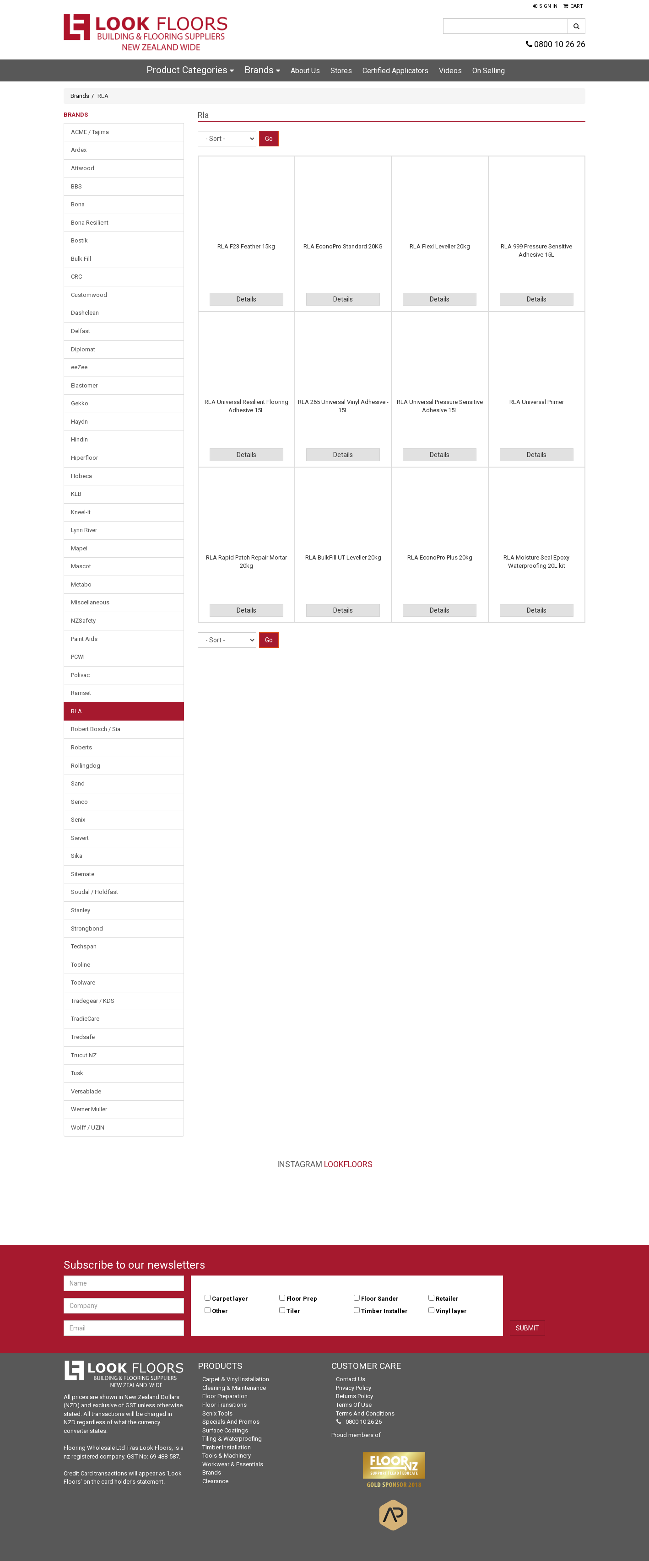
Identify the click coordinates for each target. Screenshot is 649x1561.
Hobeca (81, 476)
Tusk (77, 1073)
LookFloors (348, 1164)
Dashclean (85, 312)
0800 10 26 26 (555, 44)
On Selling (488, 70)
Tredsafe (83, 1036)
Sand (78, 783)
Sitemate (82, 874)
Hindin (79, 439)
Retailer (447, 1298)
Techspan (84, 946)
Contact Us (350, 1379)
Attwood (82, 168)
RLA (76, 711)
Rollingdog (85, 765)
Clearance (215, 1481)
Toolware (83, 982)
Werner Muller (89, 1109)
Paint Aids (84, 638)
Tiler (293, 1311)
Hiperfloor (84, 457)
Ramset (81, 692)
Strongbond (87, 928)
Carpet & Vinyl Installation (235, 1379)
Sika (76, 855)
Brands (262, 70)
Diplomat (83, 349)
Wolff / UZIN (87, 1127)
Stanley (80, 910)
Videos (450, 70)
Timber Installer (384, 1311)
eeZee (79, 367)
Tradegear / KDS (92, 1000)
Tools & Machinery (226, 1455)
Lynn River (84, 530)
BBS (76, 186)
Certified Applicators (395, 70)
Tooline (80, 964)
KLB (76, 493)
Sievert (80, 837)
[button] (545, 6)
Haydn (79, 421)
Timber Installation (226, 1447)
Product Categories (190, 70)
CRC (76, 276)
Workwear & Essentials (232, 1464)
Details (246, 299)
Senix (78, 819)
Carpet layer (230, 1298)
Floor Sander (380, 1298)
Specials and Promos (231, 1421)
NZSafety (83, 620)
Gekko (79, 403)
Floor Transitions (224, 1404)
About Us (305, 70)
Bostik (79, 240)
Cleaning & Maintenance (234, 1387)
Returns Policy (354, 1396)
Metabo (81, 584)
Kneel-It (81, 512)
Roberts (81, 747)
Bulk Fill (81, 258)
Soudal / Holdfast (94, 891)
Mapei (79, 548)
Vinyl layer (451, 1311)
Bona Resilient (89, 222)
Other (220, 1311)
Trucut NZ (84, 1055)
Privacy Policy (353, 1387)
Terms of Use (354, 1404)
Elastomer (84, 385)
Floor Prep (302, 1298)
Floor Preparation (225, 1396)
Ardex (79, 149)
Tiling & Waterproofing (232, 1438)
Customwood (89, 294)
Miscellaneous (90, 602)
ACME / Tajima (90, 132)
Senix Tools (217, 1413)
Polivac (80, 675)
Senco (79, 801)
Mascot (81, 566)
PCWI (78, 656)
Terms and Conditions (365, 1413)
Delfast (80, 331)
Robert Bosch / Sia (95, 729)
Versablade (86, 1091)
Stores (341, 70)
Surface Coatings (225, 1430)
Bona (78, 204)
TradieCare (85, 1018)
